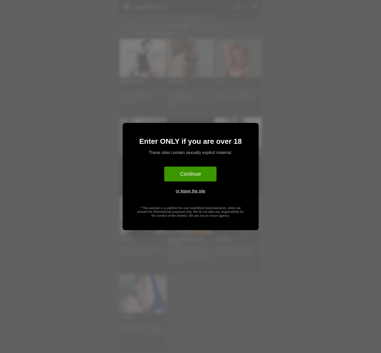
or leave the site (190, 191)
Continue (190, 174)
